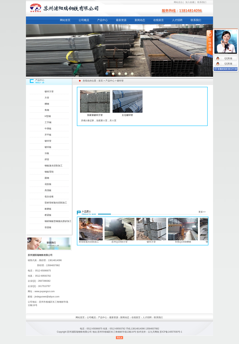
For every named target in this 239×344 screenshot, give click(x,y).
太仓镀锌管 (127, 115)
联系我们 (201, 2)
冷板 (47, 153)
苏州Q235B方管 (120, 242)
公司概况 (84, 20)
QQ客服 (228, 58)
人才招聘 (177, 20)
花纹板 (48, 184)
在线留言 (158, 20)
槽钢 (47, 104)
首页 (100, 80)
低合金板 (49, 196)
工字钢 (48, 122)
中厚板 (48, 128)
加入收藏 (189, 2)
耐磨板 (48, 209)
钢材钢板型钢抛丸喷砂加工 (58, 221)
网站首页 (65, 20)
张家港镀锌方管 (95, 115)
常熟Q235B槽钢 (184, 242)
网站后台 (178, 2)
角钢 (47, 110)
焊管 (47, 159)
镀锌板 (48, 147)
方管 (47, 97)
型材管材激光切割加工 (56, 202)
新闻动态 (140, 20)
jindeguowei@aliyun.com (47, 296)
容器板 (48, 227)
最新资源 (121, 20)
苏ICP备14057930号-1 (171, 332)
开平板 (48, 134)
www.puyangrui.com (45, 291)
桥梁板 (48, 215)
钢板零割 (49, 172)
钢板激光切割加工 (54, 165)
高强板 (48, 190)
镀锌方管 (49, 91)
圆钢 (47, 178)
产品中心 (102, 20)
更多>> (202, 212)
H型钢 (48, 116)
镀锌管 (48, 141)
